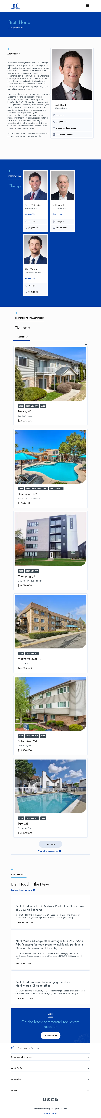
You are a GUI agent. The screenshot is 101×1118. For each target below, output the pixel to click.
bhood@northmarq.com (66, 128)
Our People (22, 1048)
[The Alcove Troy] (50, 797)
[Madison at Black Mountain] (50, 468)
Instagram (48, 1099)
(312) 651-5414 (33, 228)
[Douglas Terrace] (50, 385)
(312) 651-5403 (61, 122)
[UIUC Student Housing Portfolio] (50, 550)
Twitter (56, 1099)
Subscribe (49, 1035)
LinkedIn (52, 1099)
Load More (50, 844)
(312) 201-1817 (61, 228)
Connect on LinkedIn (64, 134)
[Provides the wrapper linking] (35, 200)
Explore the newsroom (21, 890)
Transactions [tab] (21, 337)
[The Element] (50, 633)
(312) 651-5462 (33, 292)
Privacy (47, 1113)
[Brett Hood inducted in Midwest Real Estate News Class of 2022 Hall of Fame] (50, 911)
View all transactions (48, 851)
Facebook (44, 1099)
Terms (54, 1113)
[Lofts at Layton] (50, 715)
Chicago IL (60, 115)
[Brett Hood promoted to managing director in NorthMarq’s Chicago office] (50, 987)
